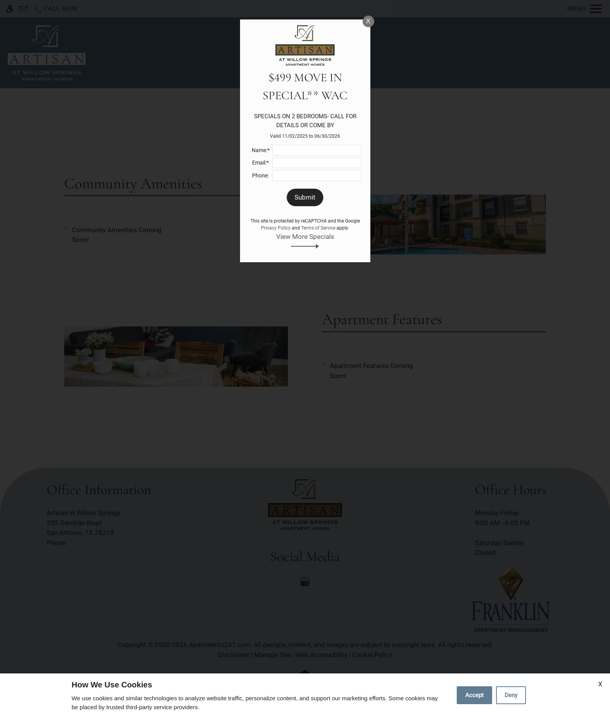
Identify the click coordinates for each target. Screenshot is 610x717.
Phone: (260, 175)
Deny (511, 695)
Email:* (260, 163)
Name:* (261, 150)
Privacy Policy (276, 228)
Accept (474, 695)
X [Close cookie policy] (600, 684)
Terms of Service (318, 228)
